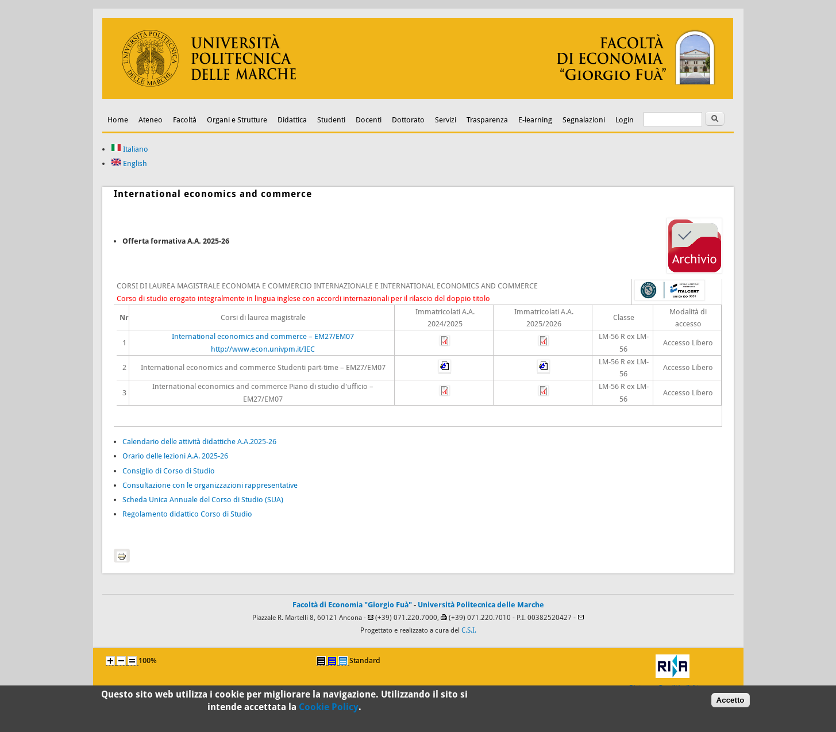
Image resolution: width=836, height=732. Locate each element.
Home (117, 119)
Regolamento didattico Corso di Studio (187, 514)
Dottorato (408, 119)
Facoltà (185, 119)
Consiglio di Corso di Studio (168, 471)
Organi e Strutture (237, 119)
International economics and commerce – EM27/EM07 (263, 336)
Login (624, 119)
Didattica (292, 119)
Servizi (445, 119)
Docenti (369, 119)
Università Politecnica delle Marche (481, 604)
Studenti (331, 119)
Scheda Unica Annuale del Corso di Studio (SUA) (202, 499)
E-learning (535, 119)
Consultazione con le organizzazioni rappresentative (210, 485)
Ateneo (150, 119)
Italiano (129, 149)
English (129, 163)
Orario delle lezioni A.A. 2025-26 (175, 456)
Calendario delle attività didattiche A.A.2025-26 (199, 441)
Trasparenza (487, 119)
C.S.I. (468, 630)
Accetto (730, 703)
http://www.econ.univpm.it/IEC (263, 349)
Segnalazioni (584, 119)
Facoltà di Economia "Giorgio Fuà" (352, 604)
